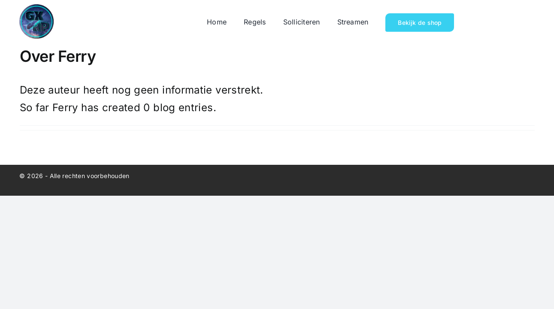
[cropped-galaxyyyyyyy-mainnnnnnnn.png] (36, 9)
